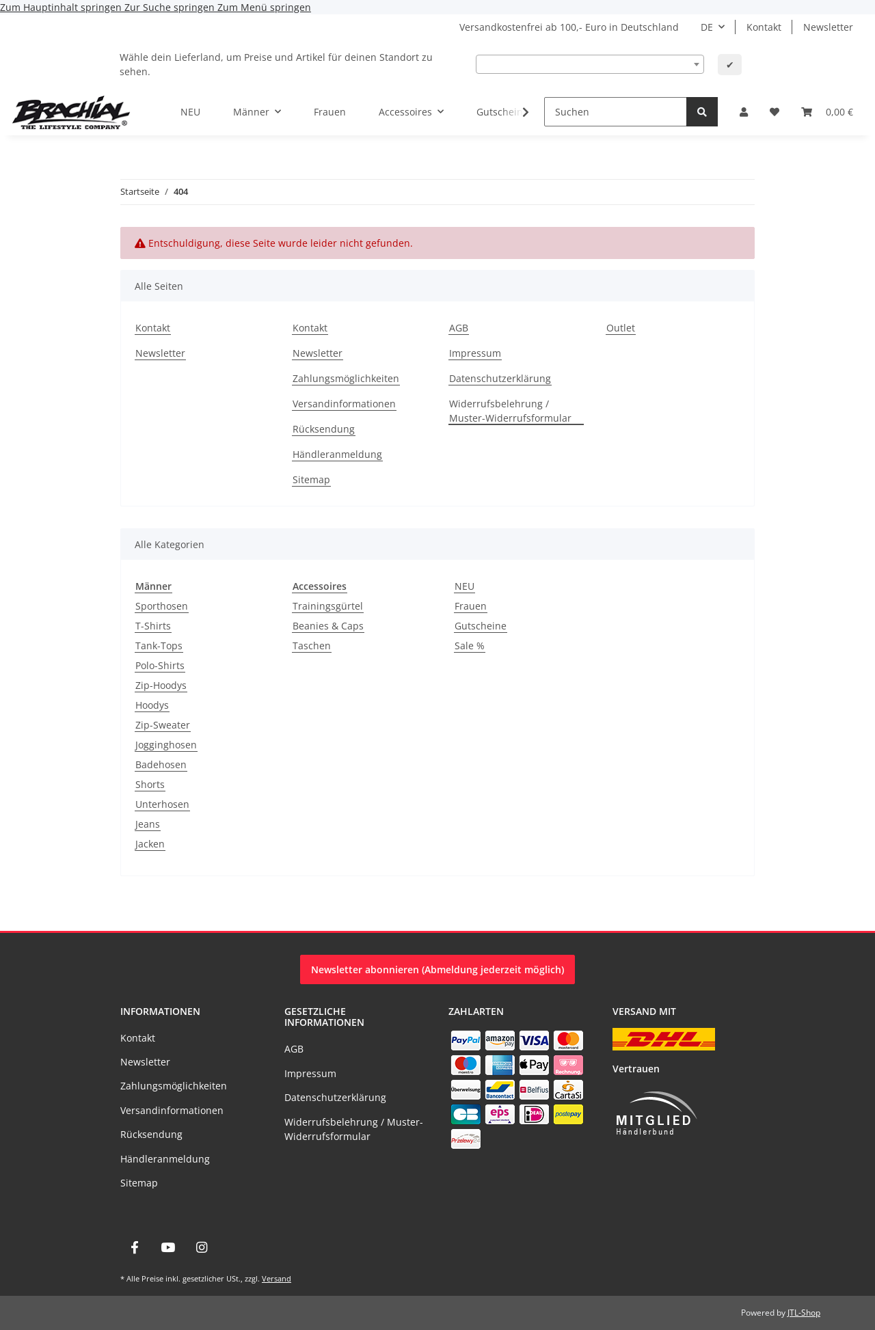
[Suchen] (615, 111)
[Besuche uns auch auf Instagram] (202, 1248)
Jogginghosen (166, 744)
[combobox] (590, 64)
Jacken (150, 843)
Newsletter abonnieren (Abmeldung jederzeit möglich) (437, 969)
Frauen (471, 605)
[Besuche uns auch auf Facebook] (134, 1248)
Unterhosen (162, 804)
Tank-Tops (159, 645)
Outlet (620, 327)
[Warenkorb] (827, 111)
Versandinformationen (344, 403)
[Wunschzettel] (774, 111)
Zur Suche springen (170, 7)
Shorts (150, 784)
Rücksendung (324, 428)
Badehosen (161, 764)
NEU (464, 586)
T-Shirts (153, 625)
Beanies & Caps (328, 625)
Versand (276, 1278)
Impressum (475, 353)
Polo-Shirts (160, 665)
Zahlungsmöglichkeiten (346, 378)
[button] (744, 111)
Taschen (312, 645)
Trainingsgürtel (328, 605)
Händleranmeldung (337, 454)
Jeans (147, 823)
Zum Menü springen (264, 7)
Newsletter (828, 27)
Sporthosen (161, 605)
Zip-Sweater (162, 724)
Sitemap (311, 479)
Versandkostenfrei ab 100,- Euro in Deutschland (569, 27)
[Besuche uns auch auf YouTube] (168, 1248)
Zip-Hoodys (161, 685)
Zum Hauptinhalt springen (62, 7)
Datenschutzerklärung (500, 378)
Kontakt (763, 27)
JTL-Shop (804, 1312)
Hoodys (152, 704)
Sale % (470, 645)
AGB (458, 327)
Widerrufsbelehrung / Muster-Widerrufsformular (510, 410)
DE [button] (707, 27)
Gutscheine (481, 625)
